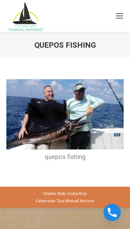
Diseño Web (54, 193)
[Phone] (112, 212)
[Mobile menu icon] (119, 16)
